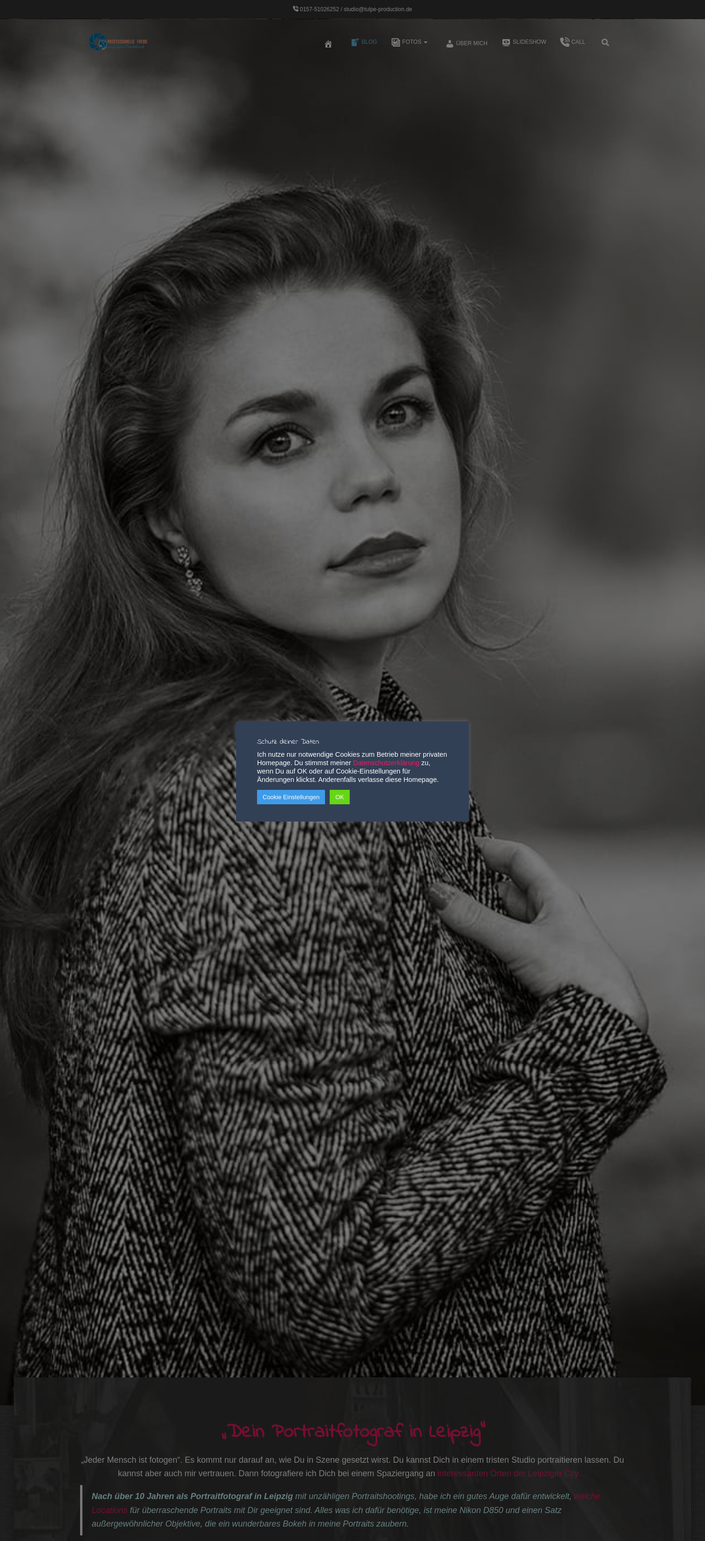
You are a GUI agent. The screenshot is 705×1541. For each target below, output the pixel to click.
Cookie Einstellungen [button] (291, 797)
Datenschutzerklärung (386, 763)
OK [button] (339, 797)
